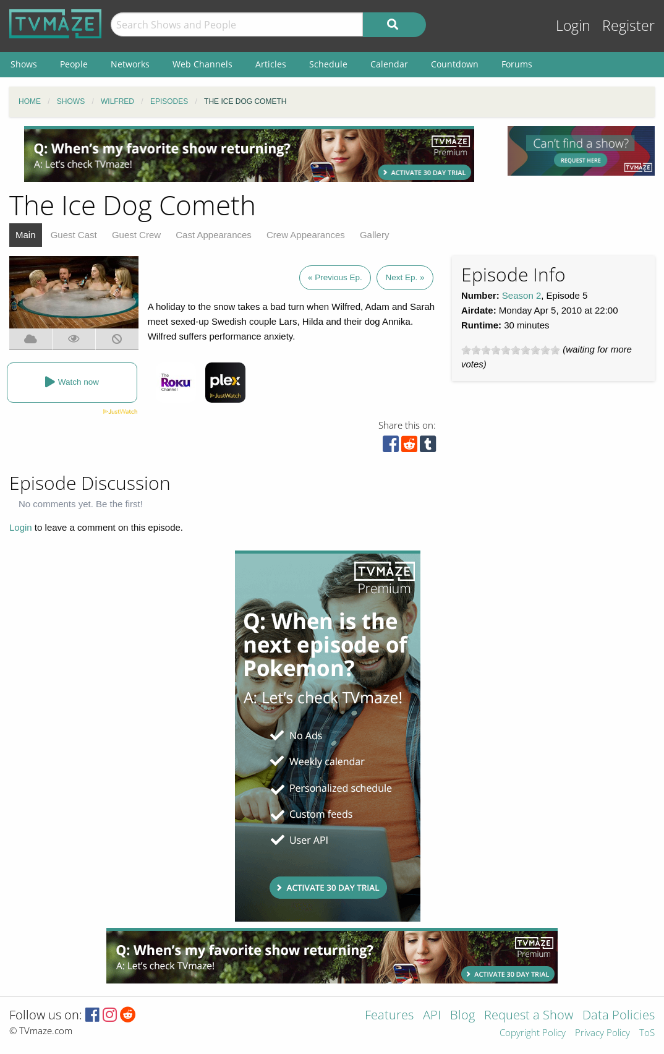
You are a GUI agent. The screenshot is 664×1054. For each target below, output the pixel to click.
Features (389, 1016)
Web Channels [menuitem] (202, 64)
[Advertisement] (249, 154)
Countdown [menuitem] (455, 64)
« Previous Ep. (335, 277)
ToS (647, 1033)
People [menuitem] (74, 64)
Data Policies (618, 1016)
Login (573, 25)
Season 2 (521, 295)
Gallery (374, 234)
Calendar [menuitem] (389, 64)
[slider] (510, 350)
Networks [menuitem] (130, 64)
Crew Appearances (305, 234)
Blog (462, 1016)
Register (628, 25)
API (432, 1016)
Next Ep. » (404, 277)
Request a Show (528, 1016)
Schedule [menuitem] (328, 64)
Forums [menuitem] (516, 64)
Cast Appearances (214, 234)
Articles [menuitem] (270, 64)
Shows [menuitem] (24, 64)
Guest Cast (74, 234)
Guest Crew (136, 234)
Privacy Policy (602, 1033)
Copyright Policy (533, 1033)
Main (25, 234)
